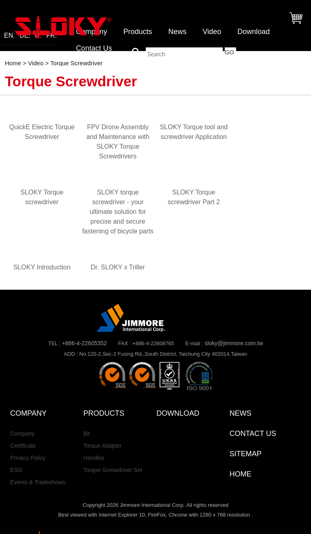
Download (253, 32)
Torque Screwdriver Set (113, 470)
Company (22, 433)
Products (137, 32)
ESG (16, 470)
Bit (86, 433)
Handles (93, 458)
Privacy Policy (27, 458)
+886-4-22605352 (84, 343)
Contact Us (94, 48)
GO (229, 52)
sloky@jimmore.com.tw (233, 343)
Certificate (23, 445)
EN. (9, 35)
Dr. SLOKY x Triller (118, 267)
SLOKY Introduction (41, 267)
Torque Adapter (102, 445)
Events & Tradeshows (37, 482)
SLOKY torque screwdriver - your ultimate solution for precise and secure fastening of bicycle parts (117, 212)
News (177, 32)
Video (211, 32)
